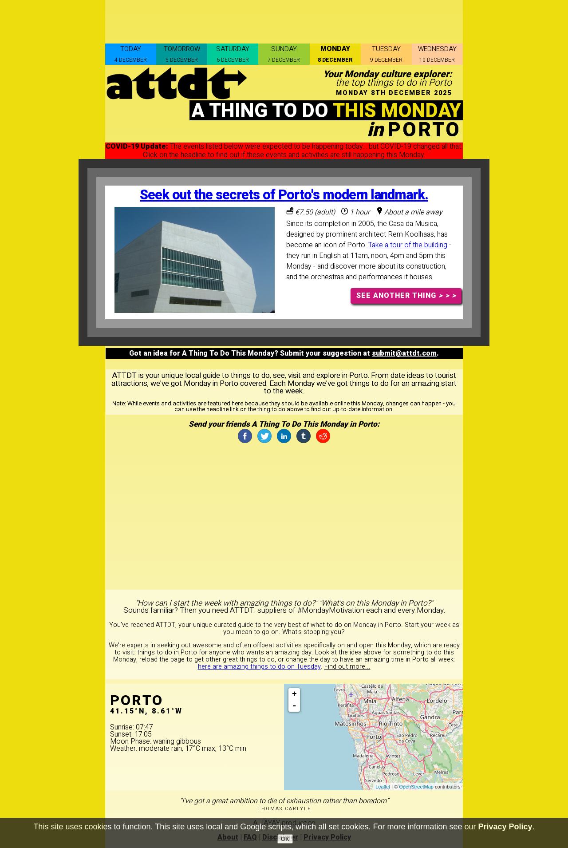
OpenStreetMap (416, 786)
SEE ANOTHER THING (406, 295)
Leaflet (382, 786)
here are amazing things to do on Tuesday (259, 666)
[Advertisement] (284, 20)
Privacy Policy (505, 826)
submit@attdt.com (404, 353)
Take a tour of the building (407, 245)
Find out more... (347, 666)
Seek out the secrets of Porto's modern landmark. (284, 195)
